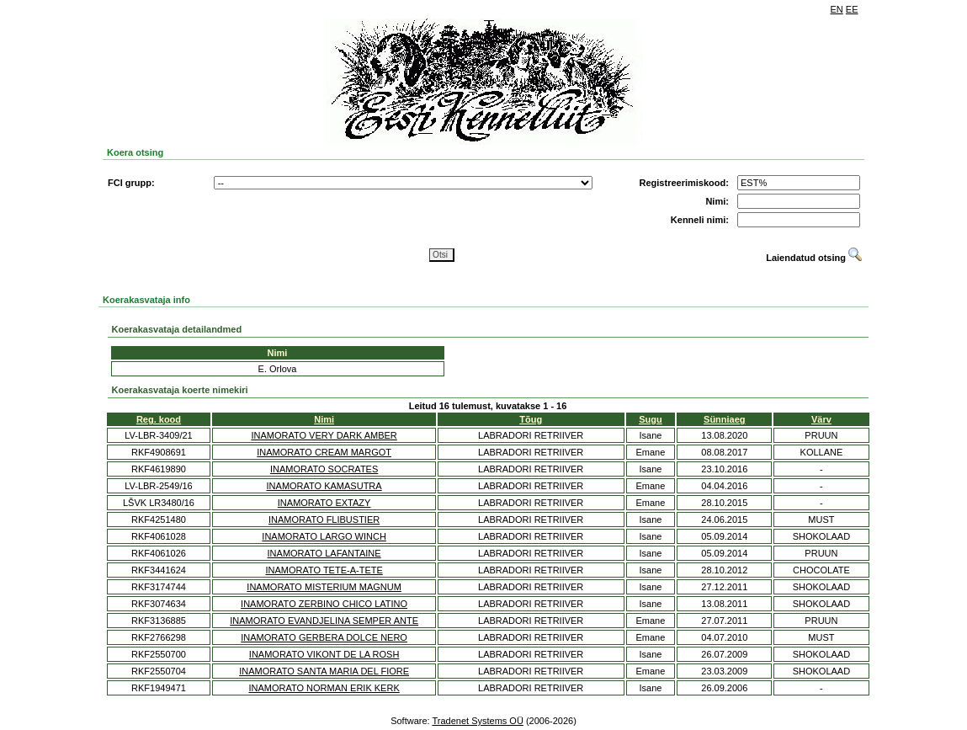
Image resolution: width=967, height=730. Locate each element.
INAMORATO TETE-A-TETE (323, 570)
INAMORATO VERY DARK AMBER (323, 435)
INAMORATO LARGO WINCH (324, 536)
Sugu (650, 419)
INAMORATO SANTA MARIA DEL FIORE (324, 671)
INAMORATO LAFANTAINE (324, 553)
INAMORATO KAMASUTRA (324, 486)
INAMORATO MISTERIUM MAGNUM (324, 587)
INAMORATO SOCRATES (324, 469)
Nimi (324, 419)
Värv (821, 419)
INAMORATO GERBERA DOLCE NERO (324, 637)
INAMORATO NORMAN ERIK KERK (323, 688)
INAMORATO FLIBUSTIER (324, 519)
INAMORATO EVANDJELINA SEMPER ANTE (324, 620)
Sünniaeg (725, 419)
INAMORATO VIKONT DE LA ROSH (324, 654)
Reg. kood (158, 419)
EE (852, 9)
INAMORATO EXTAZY (324, 503)
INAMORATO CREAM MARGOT (324, 452)
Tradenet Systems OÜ (477, 721)
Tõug (530, 419)
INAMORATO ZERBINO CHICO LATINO (324, 604)
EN (837, 9)
